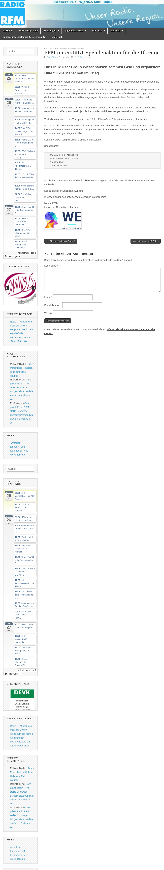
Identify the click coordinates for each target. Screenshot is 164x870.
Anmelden (15, 443)
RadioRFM (51, 57)
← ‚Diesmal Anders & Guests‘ (60, 241)
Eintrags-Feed (17, 446)
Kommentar (51, 265)
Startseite (7, 30)
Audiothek (57, 37)
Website (48, 313)
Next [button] (33, 288)
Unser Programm (28, 30)
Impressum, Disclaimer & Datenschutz (23, 37)
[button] (12, 256)
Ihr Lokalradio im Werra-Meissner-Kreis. (64, 48)
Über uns (97, 30)
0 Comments (84, 57)
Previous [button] (7, 288)
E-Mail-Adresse (53, 305)
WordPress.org (18, 454)
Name (48, 297)
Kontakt (115, 30)
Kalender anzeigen (27, 253)
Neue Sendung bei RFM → (146, 241)
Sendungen (50, 30)
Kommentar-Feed (19, 450)
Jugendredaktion (74, 30)
